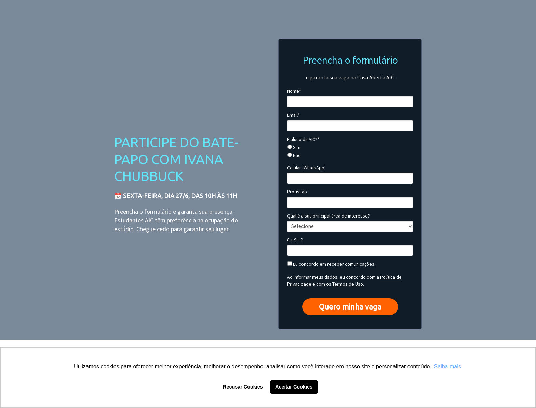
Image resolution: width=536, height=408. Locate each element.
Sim (293, 147)
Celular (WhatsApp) (306, 168)
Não (294, 155)
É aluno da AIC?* (303, 139)
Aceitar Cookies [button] (293, 387)
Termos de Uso (347, 284)
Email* (293, 115)
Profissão (297, 192)
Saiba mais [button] (447, 366)
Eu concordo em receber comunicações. (331, 264)
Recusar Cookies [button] (243, 387)
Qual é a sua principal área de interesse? (328, 216)
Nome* (294, 91)
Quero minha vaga (350, 306)
